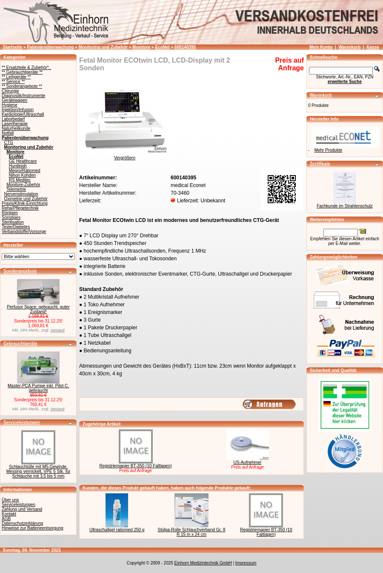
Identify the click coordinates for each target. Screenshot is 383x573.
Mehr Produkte (328, 150)
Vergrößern (124, 156)
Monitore (141, 47)
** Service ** (13, 81)
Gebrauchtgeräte (20, 343)
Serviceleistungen (21, 422)
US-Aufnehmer (247, 462)
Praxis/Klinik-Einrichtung (25, 203)
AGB (6, 518)
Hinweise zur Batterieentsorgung (32, 528)
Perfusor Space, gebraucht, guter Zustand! (38, 309)
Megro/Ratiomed (24, 170)
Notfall (8, 133)
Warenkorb (349, 47)
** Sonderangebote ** (22, 86)
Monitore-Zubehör (23, 184)
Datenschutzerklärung (22, 523)
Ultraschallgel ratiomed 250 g (117, 529)
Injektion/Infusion (18, 109)
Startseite (13, 47)
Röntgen (10, 212)
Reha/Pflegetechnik (20, 208)
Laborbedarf (13, 119)
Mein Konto (320, 47)
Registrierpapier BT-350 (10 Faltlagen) (135, 466)
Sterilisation (13, 222)
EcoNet (162, 47)
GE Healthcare (23, 161)
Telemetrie (16, 189)
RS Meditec (20, 180)
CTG (8, 142)
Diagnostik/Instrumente (23, 95)
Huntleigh (18, 166)
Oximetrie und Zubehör (26, 198)
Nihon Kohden (22, 175)
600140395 (185, 47)
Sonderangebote (20, 271)
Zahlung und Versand (22, 509)
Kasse (372, 47)
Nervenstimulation (21, 194)
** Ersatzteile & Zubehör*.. (26, 67)
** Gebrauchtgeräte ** (22, 72)
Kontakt (9, 514)
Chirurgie (10, 91)
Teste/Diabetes (16, 227)
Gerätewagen (14, 100)
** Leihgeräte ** (16, 77)
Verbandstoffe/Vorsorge (24, 231)
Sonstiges (11, 217)
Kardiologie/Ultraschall (23, 114)
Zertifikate (320, 163)
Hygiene (9, 105)
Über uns (10, 500)
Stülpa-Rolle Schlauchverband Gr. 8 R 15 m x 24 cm (192, 532)
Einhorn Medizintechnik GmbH (203, 563)
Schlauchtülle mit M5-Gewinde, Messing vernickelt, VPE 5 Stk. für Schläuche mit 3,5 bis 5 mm (38, 471)
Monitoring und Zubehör (103, 47)
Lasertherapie (15, 123)
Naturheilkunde (16, 128)
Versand (58, 330)
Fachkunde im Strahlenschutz (345, 206)
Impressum (245, 563)
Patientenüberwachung (50, 47)
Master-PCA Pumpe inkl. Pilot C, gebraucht (38, 388)
